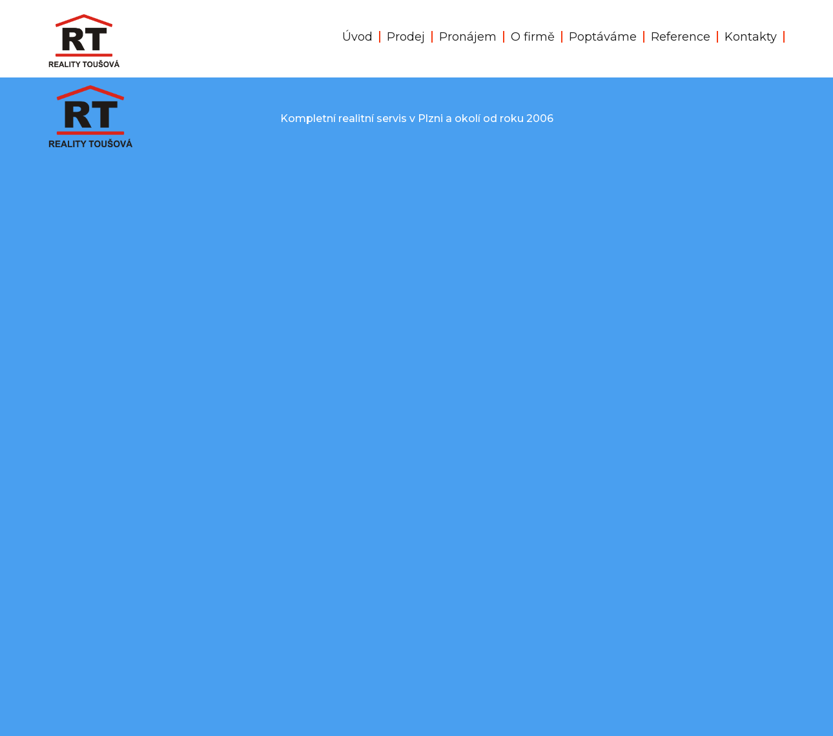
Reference (680, 37)
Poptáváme (603, 37)
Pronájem (468, 37)
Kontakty (751, 37)
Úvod (357, 37)
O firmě (533, 37)
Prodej (406, 37)
